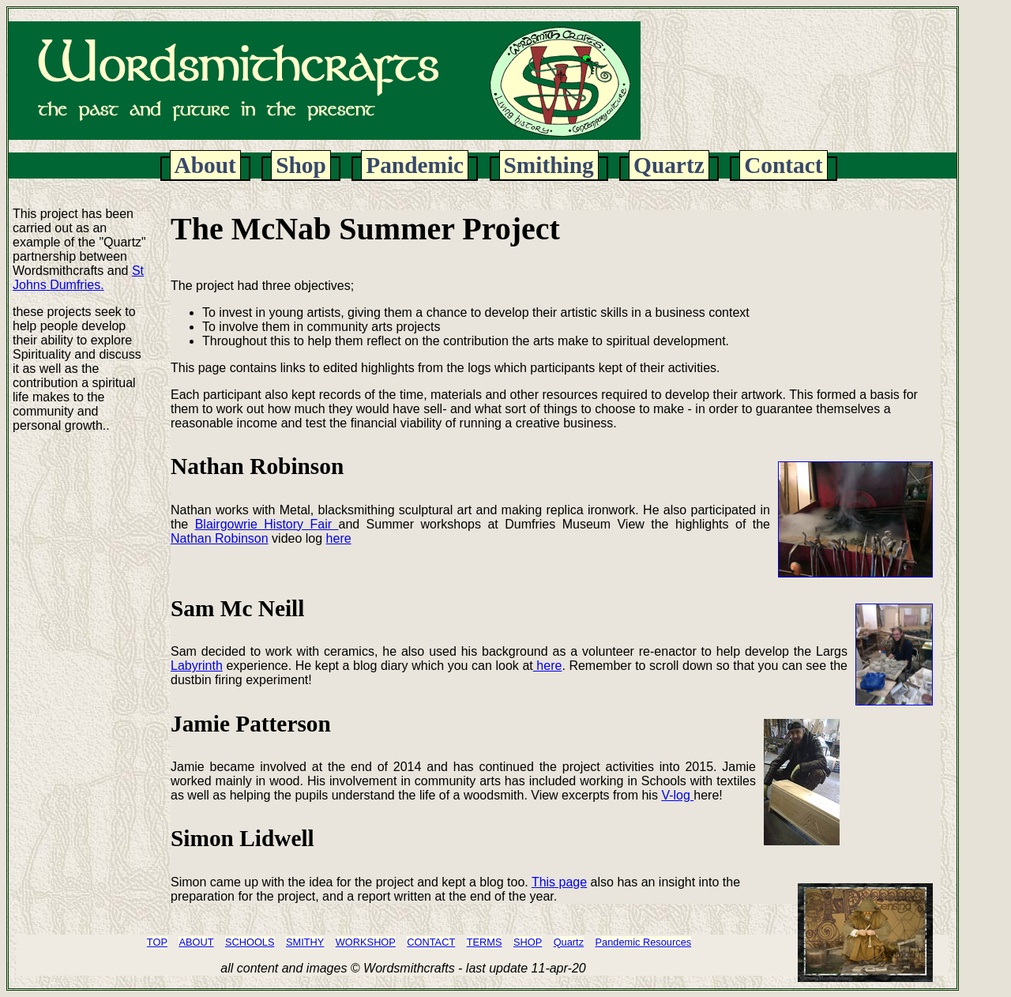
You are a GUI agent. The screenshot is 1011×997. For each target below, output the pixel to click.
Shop (301, 165)
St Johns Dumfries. (78, 278)
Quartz (669, 165)
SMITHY (305, 942)
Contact (783, 165)
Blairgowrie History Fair (267, 524)
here (338, 538)
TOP (157, 942)
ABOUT (196, 942)
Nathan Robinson (220, 538)
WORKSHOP (366, 942)
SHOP (527, 942)
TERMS (484, 942)
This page (559, 882)
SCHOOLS (250, 942)
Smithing (549, 165)
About (205, 165)
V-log (677, 795)
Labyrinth (197, 665)
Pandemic (415, 165)
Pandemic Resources (644, 942)
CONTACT (431, 942)
